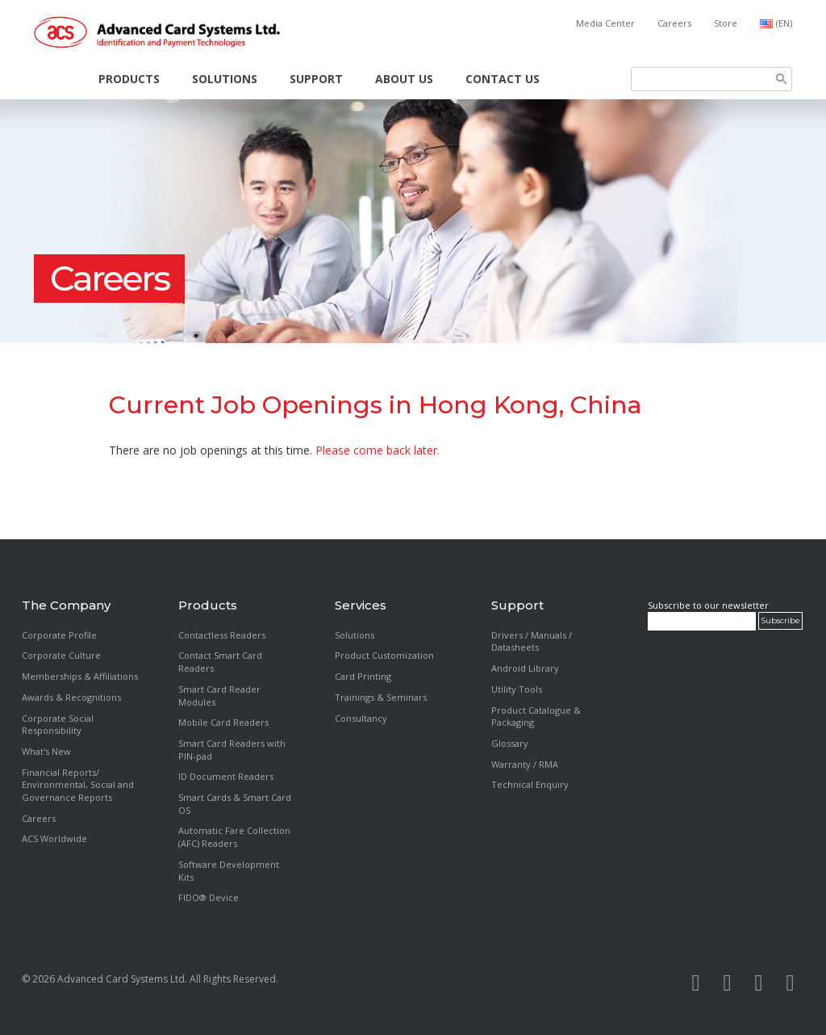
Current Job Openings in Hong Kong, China (375, 405)
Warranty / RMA (524, 764)
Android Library (525, 668)
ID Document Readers (225, 776)
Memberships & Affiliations (80, 676)
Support (316, 78)
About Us (404, 78)
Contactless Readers (221, 635)
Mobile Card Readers (223, 722)
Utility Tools (516, 689)
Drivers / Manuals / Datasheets (531, 641)
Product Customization (384, 655)
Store (725, 23)
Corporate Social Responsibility (58, 724)
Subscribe (780, 620)
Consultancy (361, 718)
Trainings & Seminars (381, 697)
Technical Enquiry (530, 784)
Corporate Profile (59, 635)
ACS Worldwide (54, 838)
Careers (674, 23)
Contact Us (502, 78)
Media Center (605, 23)
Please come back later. (377, 450)
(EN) (784, 23)
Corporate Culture (61, 655)
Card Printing (363, 676)
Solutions (224, 78)
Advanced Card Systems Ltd (121, 979)
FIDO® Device (208, 897)
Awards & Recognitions (71, 697)
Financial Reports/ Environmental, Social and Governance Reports (78, 784)
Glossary (509, 743)
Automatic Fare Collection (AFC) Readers (234, 836)
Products (129, 78)
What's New (46, 751)
